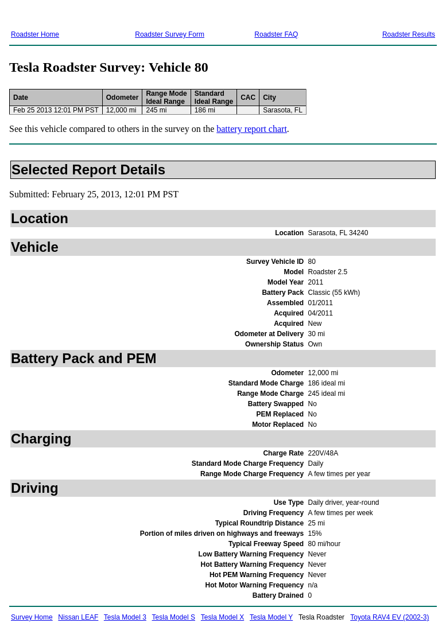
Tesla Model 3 (125, 617)
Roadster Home (35, 34)
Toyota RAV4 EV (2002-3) (389, 617)
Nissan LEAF (78, 617)
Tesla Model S (173, 617)
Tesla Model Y (271, 617)
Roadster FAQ (276, 34)
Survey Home (32, 617)
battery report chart (251, 129)
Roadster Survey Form (169, 34)
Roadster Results (408, 34)
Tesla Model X (222, 617)
